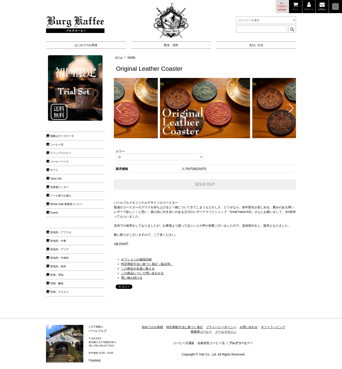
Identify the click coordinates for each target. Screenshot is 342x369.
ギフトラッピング (273, 327)
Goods (131, 57)
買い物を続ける (131, 277)
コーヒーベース (59, 161)
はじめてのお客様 (86, 45)
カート (296, 9)
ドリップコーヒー (60, 153)
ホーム (119, 57)
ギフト (54, 170)
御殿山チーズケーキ (62, 136)
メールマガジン (225, 331)
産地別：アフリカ (60, 232)
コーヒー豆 (56, 144)
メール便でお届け (60, 195)
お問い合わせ (248, 327)
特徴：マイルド (59, 291)
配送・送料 (171, 45)
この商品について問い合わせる (142, 273)
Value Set (56, 178)
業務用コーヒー (201, 331)
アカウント (309, 9)
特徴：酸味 (56, 283)
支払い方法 (256, 45)
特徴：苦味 (56, 274)
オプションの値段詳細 (136, 259)
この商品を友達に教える (138, 268)
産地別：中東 (58, 240)
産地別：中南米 (59, 257)
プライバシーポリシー (221, 327)
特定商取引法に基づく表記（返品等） (147, 264)
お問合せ (322, 9)
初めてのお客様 (152, 327)
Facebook (95, 360)
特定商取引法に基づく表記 (184, 327)
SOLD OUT (205, 184)
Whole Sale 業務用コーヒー (66, 204)
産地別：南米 (58, 266)
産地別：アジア (59, 249)
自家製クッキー (59, 187)
